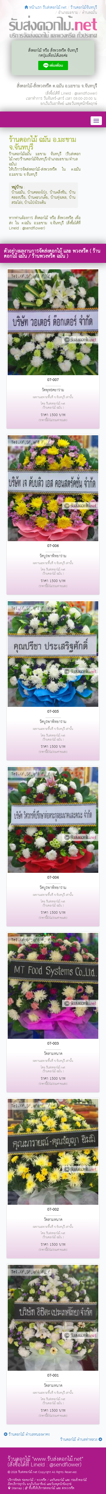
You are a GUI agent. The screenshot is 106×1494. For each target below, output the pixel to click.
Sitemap (15, 1488)
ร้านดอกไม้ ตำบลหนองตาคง (27, 1434)
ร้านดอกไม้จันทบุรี (84, 7)
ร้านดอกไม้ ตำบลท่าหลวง (81, 1439)
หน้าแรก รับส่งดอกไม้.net (45, 7)
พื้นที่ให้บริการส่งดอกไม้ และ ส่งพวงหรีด (49, 1488)
